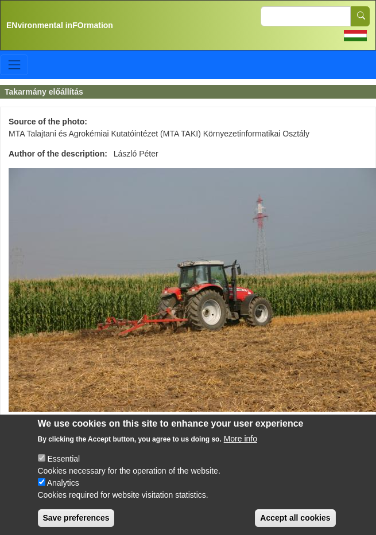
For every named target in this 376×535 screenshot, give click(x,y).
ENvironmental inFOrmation (59, 25)
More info (240, 451)
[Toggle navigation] (14, 64)
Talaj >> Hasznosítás (46, 425)
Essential (63, 471)
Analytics (63, 495)
